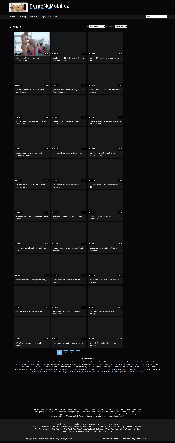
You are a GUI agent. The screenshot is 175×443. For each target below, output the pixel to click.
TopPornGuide (47, 427)
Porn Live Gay (118, 427)
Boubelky (106, 367)
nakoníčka (30, 362)
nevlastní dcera (51, 369)
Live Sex (129, 427)
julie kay (32, 369)
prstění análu (55, 372)
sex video (134, 372)
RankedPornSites (60, 427)
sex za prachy (116, 364)
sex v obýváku (95, 367)
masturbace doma (138, 362)
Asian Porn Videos (113, 429)
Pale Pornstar (99, 429)
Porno (82, 424)
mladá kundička (108, 362)
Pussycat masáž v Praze (79, 431)
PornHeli (108, 427)
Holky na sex (107, 431)
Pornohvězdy (94, 369)
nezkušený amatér (43, 362)
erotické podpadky (80, 367)
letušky (146, 364)
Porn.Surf (37, 427)
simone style (133, 369)
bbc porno (20, 362)
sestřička (155, 364)
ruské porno (57, 362)
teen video (86, 372)
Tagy (43, 17)
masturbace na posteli (40, 372)
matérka (96, 372)
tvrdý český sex (22, 364)
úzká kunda (156, 369)
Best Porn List (57, 429)
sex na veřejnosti (149, 367)
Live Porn (137, 427)
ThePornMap (74, 427)
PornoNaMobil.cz (49, 7)
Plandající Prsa (65, 369)
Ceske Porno (62, 424)
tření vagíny (129, 364)
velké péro (106, 369)
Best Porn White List (42, 429)
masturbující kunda (119, 369)
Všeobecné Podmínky (121, 439)
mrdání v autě (95, 362)
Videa (12, 17)
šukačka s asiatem (50, 367)
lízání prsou (75, 372)
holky (41, 369)
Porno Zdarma (106, 424)
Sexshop (22, 17)
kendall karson (70, 364)
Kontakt (109, 439)
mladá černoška (153, 362)
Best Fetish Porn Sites (72, 429)
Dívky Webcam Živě (138, 439)
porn (138, 364)
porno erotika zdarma (86, 364)
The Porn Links (98, 427)
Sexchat (33, 17)
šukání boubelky (123, 362)
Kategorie (52, 17)
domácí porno (70, 362)
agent (65, 372)
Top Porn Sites (85, 427)
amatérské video (119, 367)
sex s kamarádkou (134, 367)
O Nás (102, 439)
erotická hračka (24, 367)
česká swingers (103, 364)
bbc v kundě (83, 362)
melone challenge (20, 369)
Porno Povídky (73, 424)
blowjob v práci (65, 367)
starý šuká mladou (80, 369)
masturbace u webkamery (53, 364)
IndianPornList (87, 429)
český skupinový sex (119, 372)
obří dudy (106, 372)
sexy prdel (37, 367)
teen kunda (145, 369)
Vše (141, 372)
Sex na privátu (95, 431)
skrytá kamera (36, 364)
